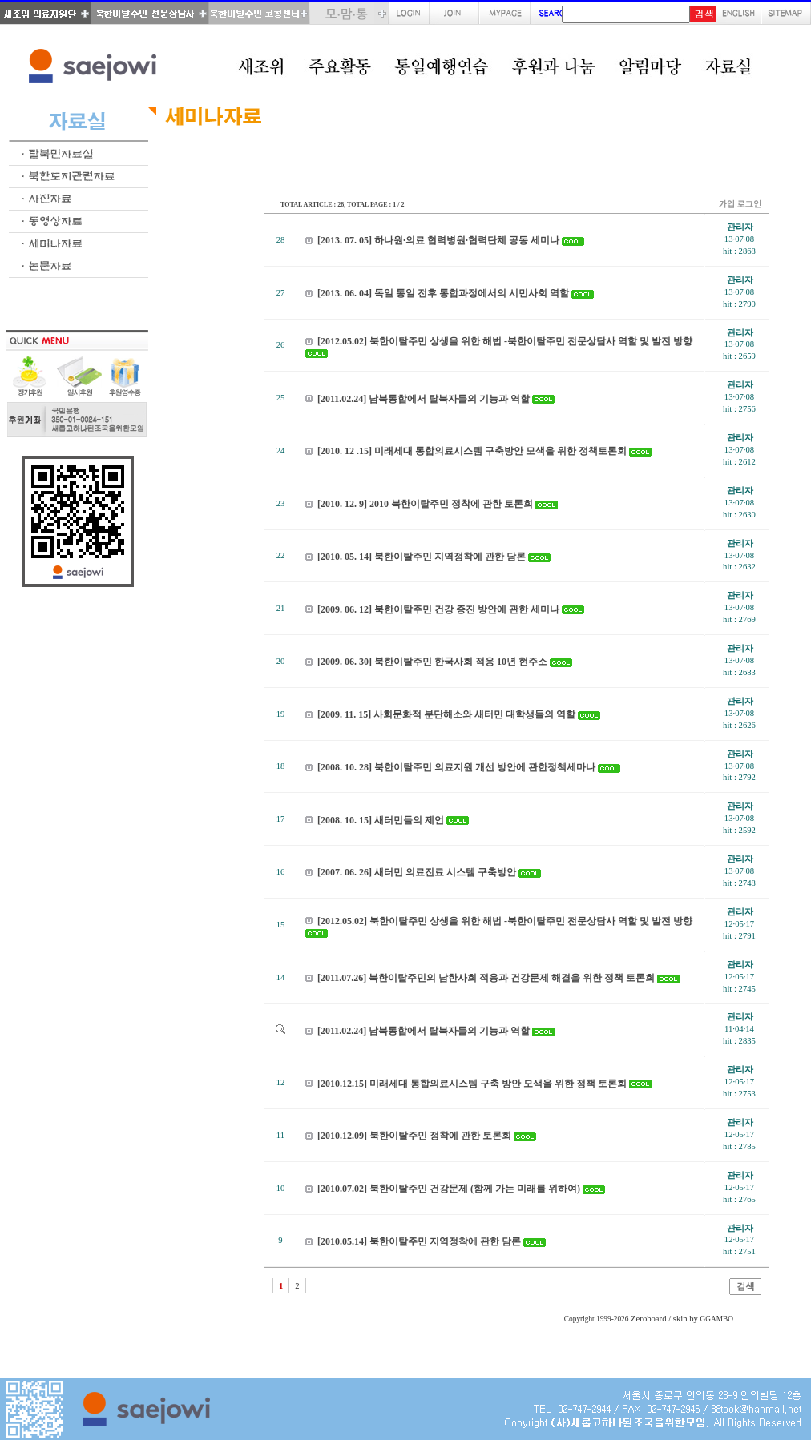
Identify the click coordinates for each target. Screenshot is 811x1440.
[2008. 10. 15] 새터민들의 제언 (380, 820)
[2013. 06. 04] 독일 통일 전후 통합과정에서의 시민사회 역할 (443, 293)
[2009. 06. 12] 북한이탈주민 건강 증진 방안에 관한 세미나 (438, 609)
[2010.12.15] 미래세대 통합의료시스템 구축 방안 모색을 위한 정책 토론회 (472, 1083)
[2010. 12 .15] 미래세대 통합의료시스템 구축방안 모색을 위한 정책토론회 (472, 451)
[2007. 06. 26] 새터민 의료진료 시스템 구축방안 (416, 872)
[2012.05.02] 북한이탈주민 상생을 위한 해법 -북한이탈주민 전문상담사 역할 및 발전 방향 (504, 341)
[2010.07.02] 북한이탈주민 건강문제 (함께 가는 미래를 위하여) (448, 1188)
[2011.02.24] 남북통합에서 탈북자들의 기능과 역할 (423, 398)
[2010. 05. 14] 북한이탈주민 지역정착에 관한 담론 (421, 556)
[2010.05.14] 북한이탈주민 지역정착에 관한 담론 (419, 1241)
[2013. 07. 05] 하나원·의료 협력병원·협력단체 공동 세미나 (438, 240)
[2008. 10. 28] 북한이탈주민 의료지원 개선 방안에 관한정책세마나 (456, 767)
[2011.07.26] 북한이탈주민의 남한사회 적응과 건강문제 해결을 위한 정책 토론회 (486, 977)
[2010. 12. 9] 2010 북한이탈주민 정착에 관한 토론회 (425, 503)
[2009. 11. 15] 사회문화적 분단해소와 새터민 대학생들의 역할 (446, 714)
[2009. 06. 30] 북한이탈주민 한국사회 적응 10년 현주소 (432, 661)
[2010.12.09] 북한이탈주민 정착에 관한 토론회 (414, 1135)
